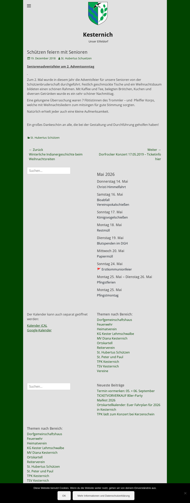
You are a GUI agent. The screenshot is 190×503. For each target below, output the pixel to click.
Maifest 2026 (106, 400)
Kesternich (98, 34)
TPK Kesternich (108, 362)
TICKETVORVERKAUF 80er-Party (120, 395)
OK (64, 495)
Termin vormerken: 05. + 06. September (126, 391)
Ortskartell (104, 343)
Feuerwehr (105, 324)
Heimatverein (107, 329)
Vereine (102, 371)
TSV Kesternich (108, 366)
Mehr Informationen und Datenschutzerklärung (104, 495)
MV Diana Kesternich (112, 338)
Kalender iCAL (37, 325)
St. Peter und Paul (110, 357)
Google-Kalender (39, 330)
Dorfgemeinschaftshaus (114, 320)
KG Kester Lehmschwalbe (115, 334)
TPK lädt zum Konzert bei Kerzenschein (125, 414)
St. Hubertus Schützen (45, 137)
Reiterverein (106, 348)
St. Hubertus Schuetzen (76, 58)
